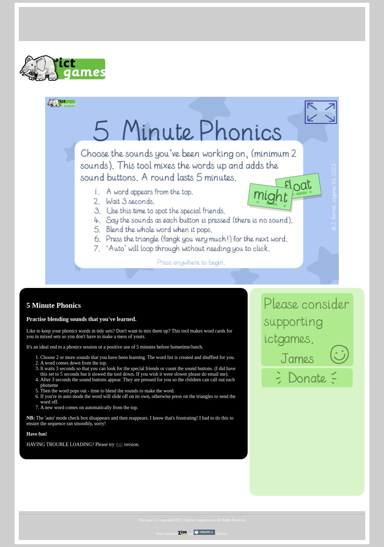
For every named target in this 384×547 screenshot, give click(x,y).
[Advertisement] (192, 23)
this (119, 444)
